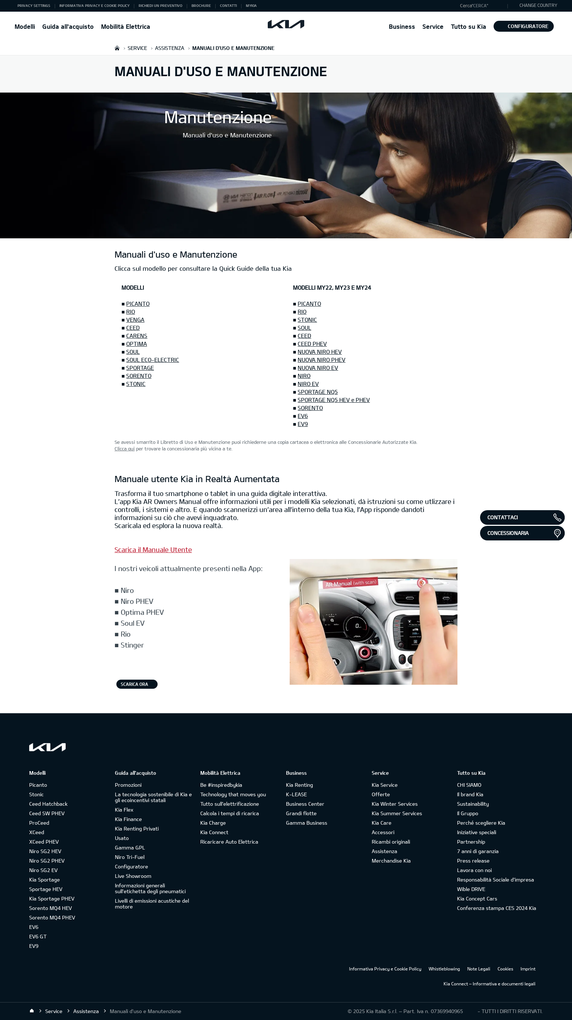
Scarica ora (134, 684)
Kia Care (381, 823)
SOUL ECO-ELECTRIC (152, 359)
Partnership (471, 842)
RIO (130, 311)
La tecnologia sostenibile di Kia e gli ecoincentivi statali (153, 797)
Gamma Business (306, 823)
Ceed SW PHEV (47, 813)
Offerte (381, 794)
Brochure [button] (201, 5)
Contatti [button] (228, 5)
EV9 (303, 424)
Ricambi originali (391, 842)
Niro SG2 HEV (45, 851)
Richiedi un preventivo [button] (160, 5)
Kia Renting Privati (137, 828)
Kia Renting (299, 785)
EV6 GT (38, 936)
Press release (473, 860)
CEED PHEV (312, 343)
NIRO (304, 375)
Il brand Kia (470, 794)
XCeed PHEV (44, 842)
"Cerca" (480, 5)
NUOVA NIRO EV (318, 367)
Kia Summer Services (397, 813)
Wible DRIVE (471, 889)
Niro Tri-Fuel (129, 857)
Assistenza (384, 851)
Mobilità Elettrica (125, 26)
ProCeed (39, 823)
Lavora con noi (474, 870)
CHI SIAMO (469, 785)
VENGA (135, 319)
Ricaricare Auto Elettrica (229, 842)
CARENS (136, 335)
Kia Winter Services (395, 804)
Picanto (38, 785)
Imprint (528, 968)
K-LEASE (296, 794)
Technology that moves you (233, 794)
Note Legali (478, 968)
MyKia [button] (251, 5)
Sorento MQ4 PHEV (52, 917)
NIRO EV (308, 383)
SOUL (133, 351)
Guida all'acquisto (68, 26)
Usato (122, 838)
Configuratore (523, 26)
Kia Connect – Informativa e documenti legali (490, 983)
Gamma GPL (130, 847)
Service (433, 26)
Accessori (383, 832)
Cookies (505, 968)
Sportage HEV (45, 889)
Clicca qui (125, 449)
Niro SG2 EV (43, 870)
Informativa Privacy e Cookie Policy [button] (94, 5)
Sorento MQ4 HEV (50, 908)
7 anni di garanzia (478, 851)
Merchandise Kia (391, 860)
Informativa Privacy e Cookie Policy (385, 968)
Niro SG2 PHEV (47, 860)
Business (402, 26)
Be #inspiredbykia (221, 785)
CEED (133, 327)
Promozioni (128, 785)
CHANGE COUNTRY (538, 5)
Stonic (36, 794)
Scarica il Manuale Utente (153, 550)
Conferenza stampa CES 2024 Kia (496, 908)
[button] (482, 6)
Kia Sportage (44, 879)
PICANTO (138, 303)
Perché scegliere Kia (481, 823)
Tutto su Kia (468, 26)
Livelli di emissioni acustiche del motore (152, 904)
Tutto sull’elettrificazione (229, 804)
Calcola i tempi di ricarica (229, 813)
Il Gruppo (467, 813)
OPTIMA (136, 343)
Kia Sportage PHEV (51, 898)
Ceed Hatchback (48, 804)
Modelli (25, 26)
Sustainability (473, 804)
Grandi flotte (301, 813)
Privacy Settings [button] (34, 5)
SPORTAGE (140, 367)
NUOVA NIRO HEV (320, 351)
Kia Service (385, 785)
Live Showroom (133, 876)
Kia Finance (128, 819)
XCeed (36, 832)
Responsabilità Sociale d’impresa (495, 879)
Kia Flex (124, 809)
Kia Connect (214, 832)
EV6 (303, 416)
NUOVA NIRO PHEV (321, 359)
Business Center (305, 804)
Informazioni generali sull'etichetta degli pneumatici (150, 888)
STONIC (136, 383)
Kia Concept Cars (477, 898)
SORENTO (138, 375)
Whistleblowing (444, 968)
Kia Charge (213, 823)
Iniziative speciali (476, 832)
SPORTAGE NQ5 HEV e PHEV (334, 399)
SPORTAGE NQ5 (318, 391)
